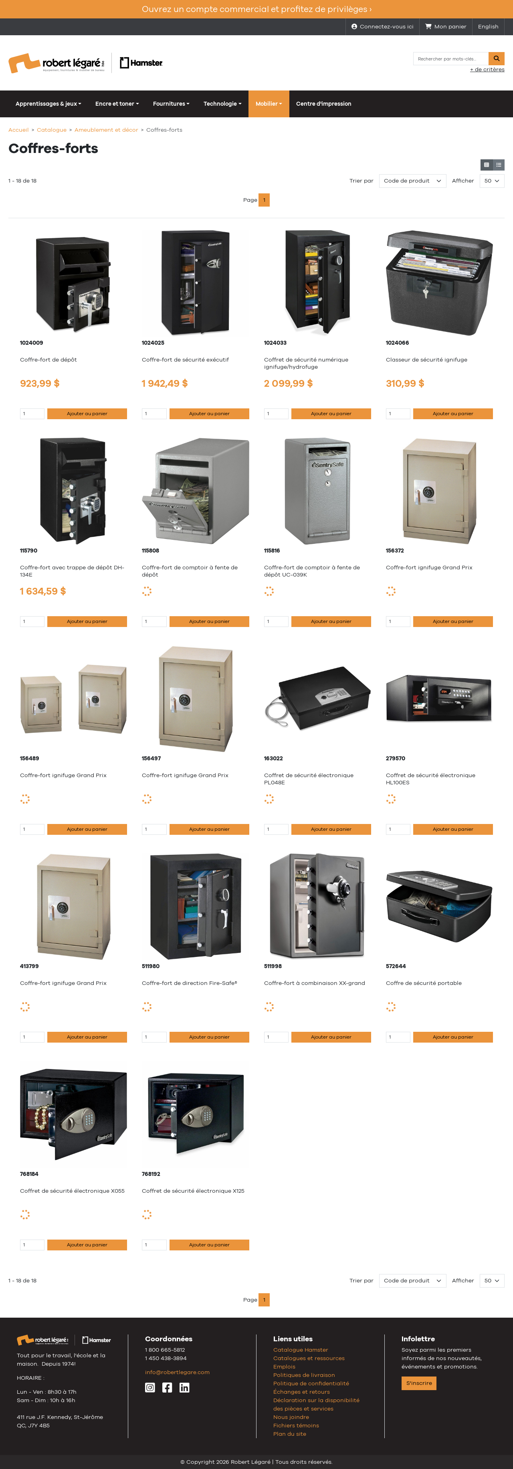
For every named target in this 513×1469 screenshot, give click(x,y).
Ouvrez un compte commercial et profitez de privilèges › (257, 9)
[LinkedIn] (185, 1390)
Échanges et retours (301, 1392)
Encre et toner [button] (114, 103)
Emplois (284, 1366)
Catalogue (52, 130)
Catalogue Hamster (300, 1349)
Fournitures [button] (169, 103)
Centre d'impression (323, 103)
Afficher (463, 180)
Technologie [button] (220, 103)
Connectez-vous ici (382, 26)
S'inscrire (419, 1383)
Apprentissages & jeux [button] (46, 103)
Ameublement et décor (106, 130)
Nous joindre (291, 1417)
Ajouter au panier (87, 413)
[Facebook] (167, 1390)
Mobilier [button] (267, 103)
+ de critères (487, 69)
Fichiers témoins (296, 1425)
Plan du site (289, 1434)
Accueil (18, 130)
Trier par (361, 180)
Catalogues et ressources (309, 1358)
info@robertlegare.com (177, 1372)
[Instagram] (150, 1390)
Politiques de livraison (304, 1375)
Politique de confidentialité (311, 1383)
